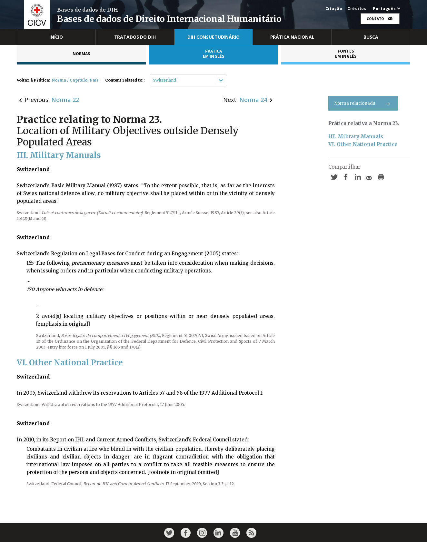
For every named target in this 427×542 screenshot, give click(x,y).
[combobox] (153, 80)
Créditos (356, 9)
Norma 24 (253, 99)
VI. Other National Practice (362, 144)
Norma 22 (65, 99)
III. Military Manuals (355, 136)
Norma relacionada (363, 103)
